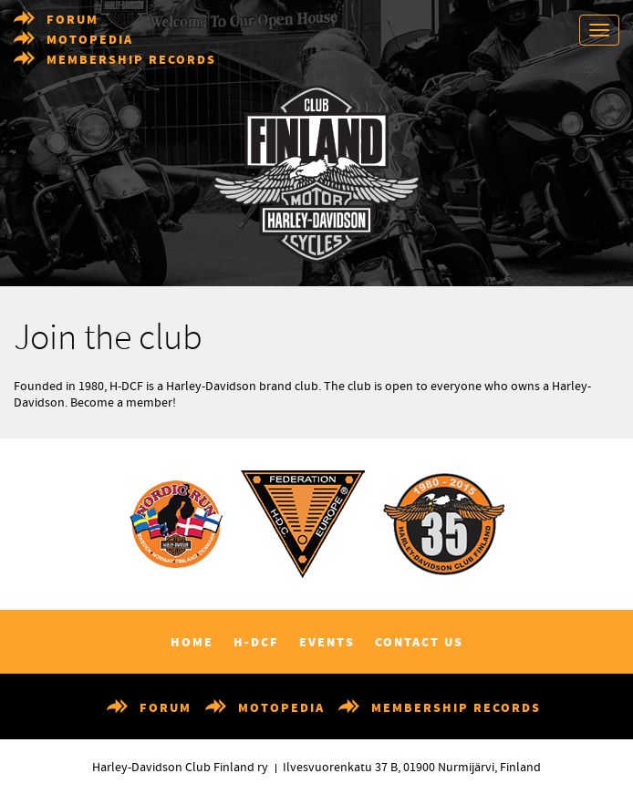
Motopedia (90, 40)
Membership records (131, 60)
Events (327, 643)
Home (192, 643)
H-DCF (256, 643)
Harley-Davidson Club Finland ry (180, 767)
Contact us (419, 643)
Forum (73, 20)
